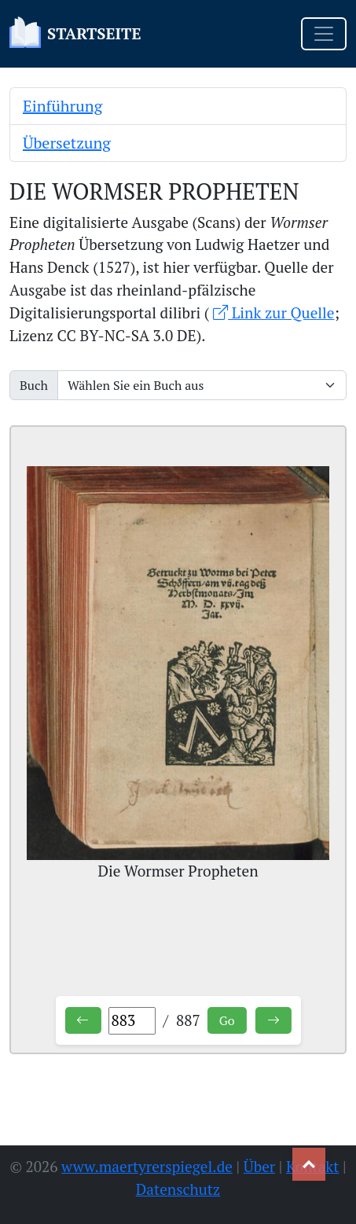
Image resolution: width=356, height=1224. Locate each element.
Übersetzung (67, 142)
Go (227, 1020)
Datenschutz (178, 1189)
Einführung (62, 105)
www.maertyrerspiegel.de (147, 1166)
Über (259, 1166)
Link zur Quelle (273, 312)
